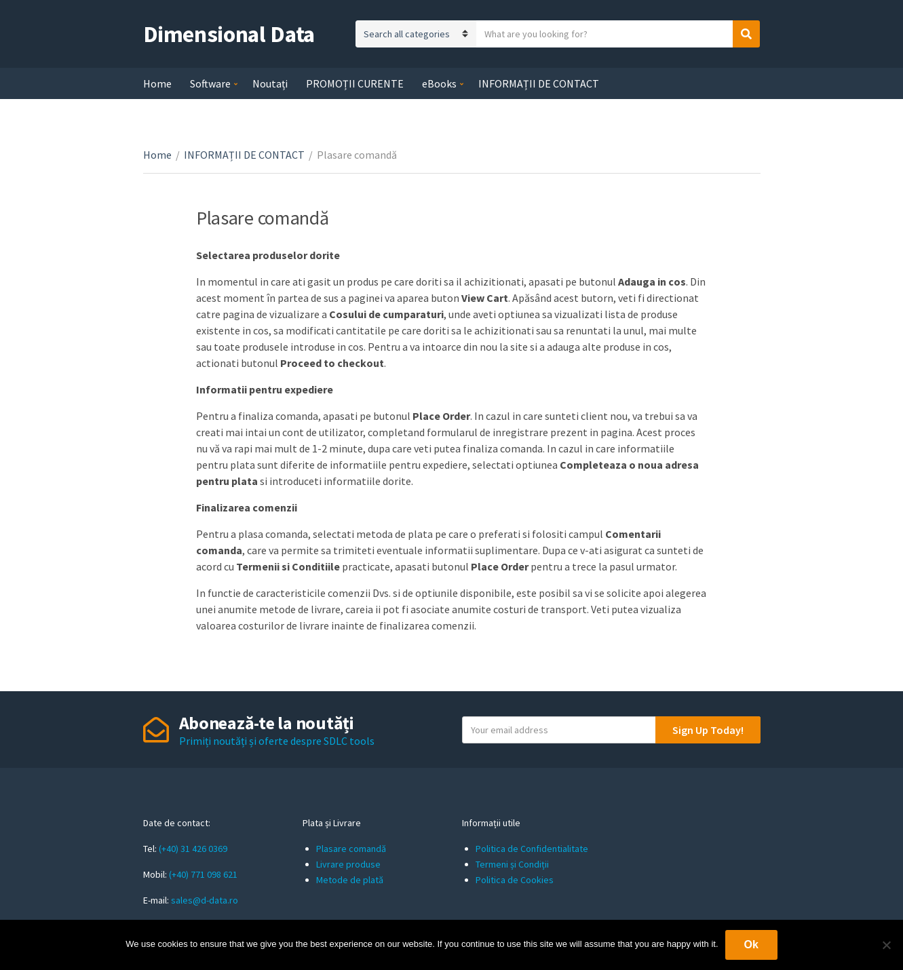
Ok (751, 944)
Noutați (270, 83)
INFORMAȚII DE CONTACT (538, 83)
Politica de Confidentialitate (532, 848)
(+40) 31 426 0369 (193, 848)
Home (157, 83)
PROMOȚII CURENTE (355, 83)
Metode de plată (349, 880)
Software (210, 83)
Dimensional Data (229, 34)
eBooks (439, 83)
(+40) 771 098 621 (203, 874)
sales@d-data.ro (204, 900)
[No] (886, 945)
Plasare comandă (351, 848)
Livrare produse (348, 864)
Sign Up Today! (708, 730)
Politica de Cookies (515, 880)
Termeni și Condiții (512, 864)
